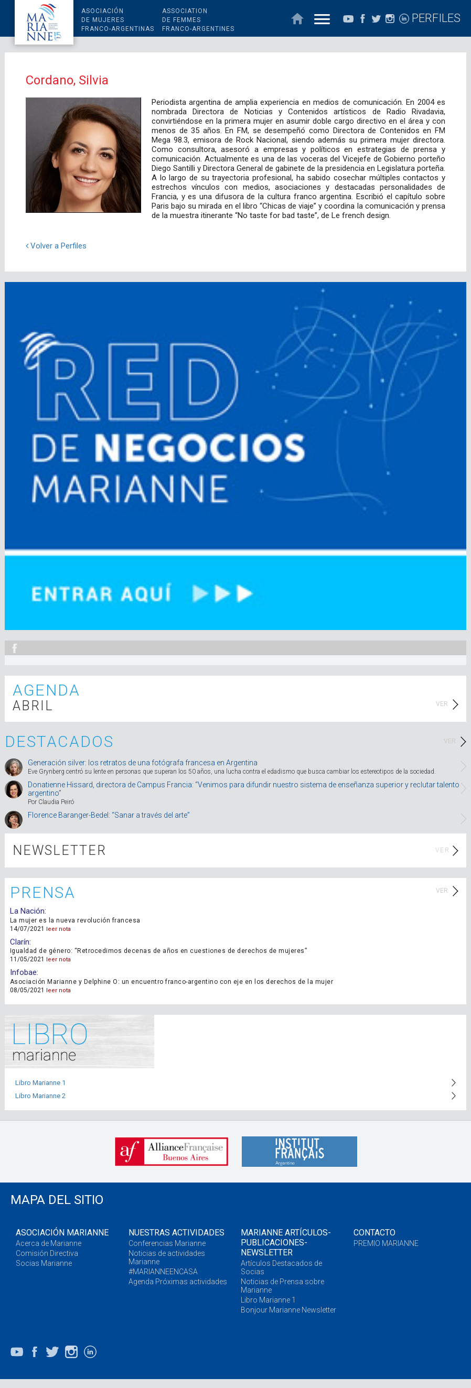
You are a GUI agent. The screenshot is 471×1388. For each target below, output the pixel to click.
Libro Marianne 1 (40, 1083)
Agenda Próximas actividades (178, 1281)
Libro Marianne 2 (40, 1096)
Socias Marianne (44, 1263)
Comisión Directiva (47, 1253)
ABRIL (33, 705)
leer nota (58, 929)
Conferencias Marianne (167, 1243)
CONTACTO (374, 1233)
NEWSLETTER (59, 850)
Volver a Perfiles (56, 246)
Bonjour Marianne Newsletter (288, 1310)
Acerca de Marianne (48, 1243)
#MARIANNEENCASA (163, 1271)
